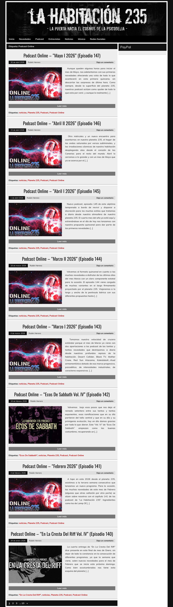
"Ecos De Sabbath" (28, 455)
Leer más (62, 106)
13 (23, 603)
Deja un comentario (105, 62)
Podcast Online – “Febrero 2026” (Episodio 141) (62, 466)
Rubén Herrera (34, 62)
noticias (23, 112)
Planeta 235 (33, 112)
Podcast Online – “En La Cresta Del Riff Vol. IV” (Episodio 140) (62, 533)
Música (81, 39)
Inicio (11, 39)
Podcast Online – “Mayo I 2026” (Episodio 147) (62, 55)
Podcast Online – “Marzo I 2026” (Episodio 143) (62, 326)
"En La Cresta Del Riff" (30, 595)
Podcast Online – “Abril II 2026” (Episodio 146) (62, 123)
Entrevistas (54, 39)
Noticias (69, 39)
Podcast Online (56, 112)
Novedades (25, 39)
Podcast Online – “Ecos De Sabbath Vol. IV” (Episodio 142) (62, 394)
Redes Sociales (97, 39)
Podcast (39, 39)
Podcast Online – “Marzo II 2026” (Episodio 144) (62, 258)
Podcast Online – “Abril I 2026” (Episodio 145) (62, 191)
